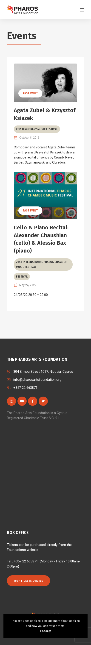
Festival (22, 276)
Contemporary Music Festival (37, 129)
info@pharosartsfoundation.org (37, 380)
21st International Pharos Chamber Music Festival (41, 264)
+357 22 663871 (25, 388)
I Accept (45, 631)
